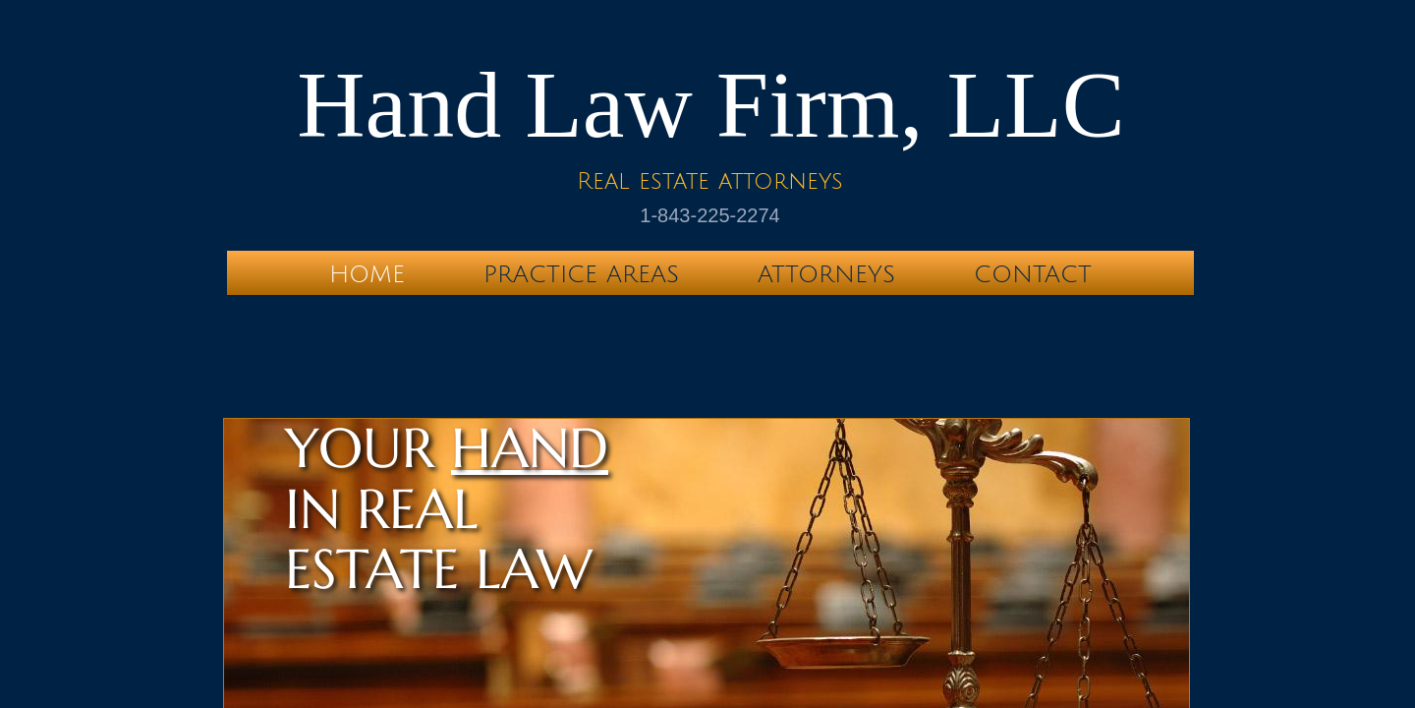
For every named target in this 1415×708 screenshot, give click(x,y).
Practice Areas (581, 274)
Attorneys (826, 274)
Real (603, 181)
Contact (1033, 274)
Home (367, 274)
